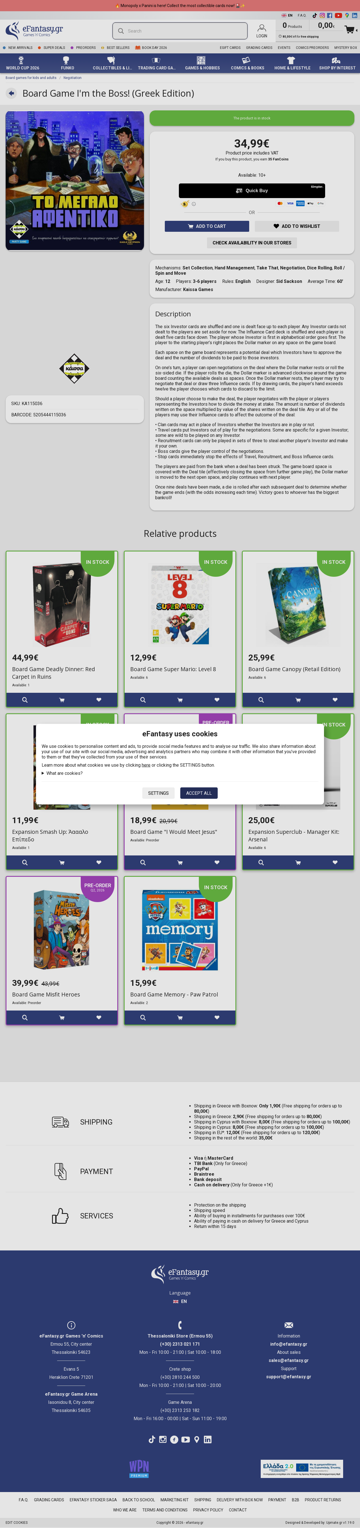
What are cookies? (64, 773)
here (146, 765)
